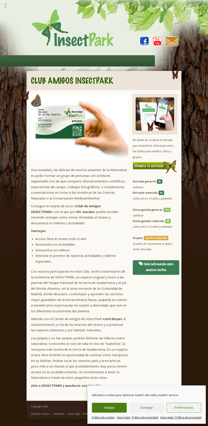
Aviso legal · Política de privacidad (137, 417)
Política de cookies (103, 417)
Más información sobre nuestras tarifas (156, 267)
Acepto (109, 407)
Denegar (146, 407)
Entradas (59, 413)
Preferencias (184, 407)
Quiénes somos (40, 413)
